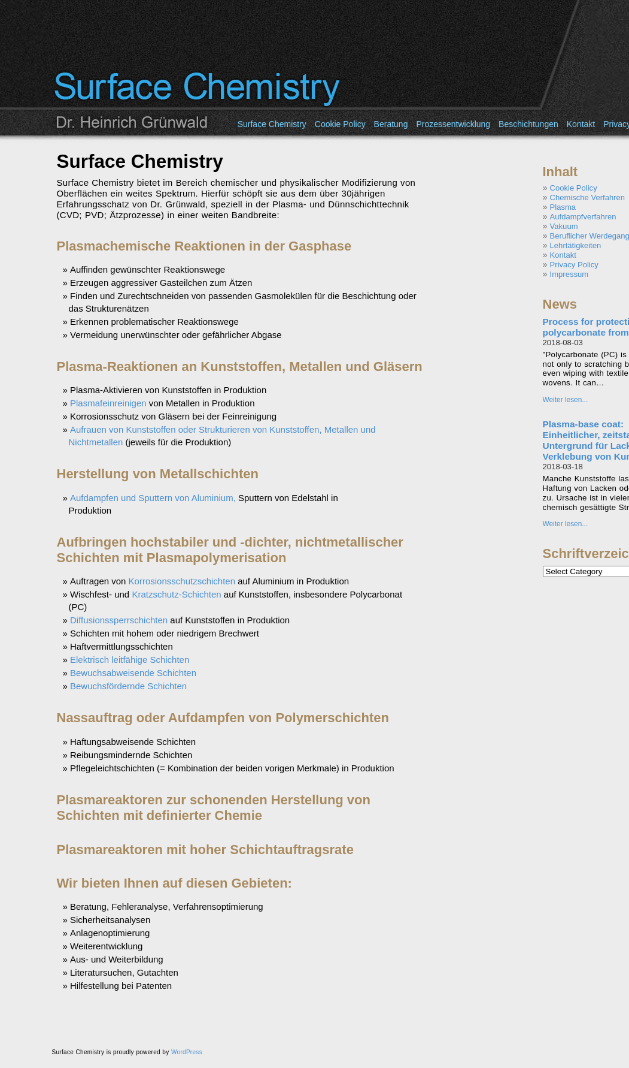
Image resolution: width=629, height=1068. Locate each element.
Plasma (563, 207)
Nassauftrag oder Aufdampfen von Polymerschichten (223, 717)
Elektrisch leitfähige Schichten (129, 659)
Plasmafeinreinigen (108, 403)
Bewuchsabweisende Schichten (133, 673)
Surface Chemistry (272, 124)
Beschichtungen (528, 124)
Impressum (569, 274)
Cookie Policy (340, 124)
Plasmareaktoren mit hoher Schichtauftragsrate (205, 849)
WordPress (186, 1052)
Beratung (391, 124)
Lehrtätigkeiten (575, 245)
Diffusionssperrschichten (119, 620)
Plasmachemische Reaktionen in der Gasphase (204, 246)
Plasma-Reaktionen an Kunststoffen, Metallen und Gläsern (240, 366)
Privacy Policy (574, 264)
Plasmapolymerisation (217, 557)
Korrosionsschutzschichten (182, 581)
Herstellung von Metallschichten (158, 473)
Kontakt (581, 124)
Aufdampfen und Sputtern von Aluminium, (153, 498)
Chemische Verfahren (587, 197)
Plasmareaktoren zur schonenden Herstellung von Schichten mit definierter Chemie (213, 807)
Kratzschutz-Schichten (176, 594)
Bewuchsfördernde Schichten (128, 686)
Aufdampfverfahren (583, 216)
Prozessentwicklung (453, 124)
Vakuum (564, 226)
